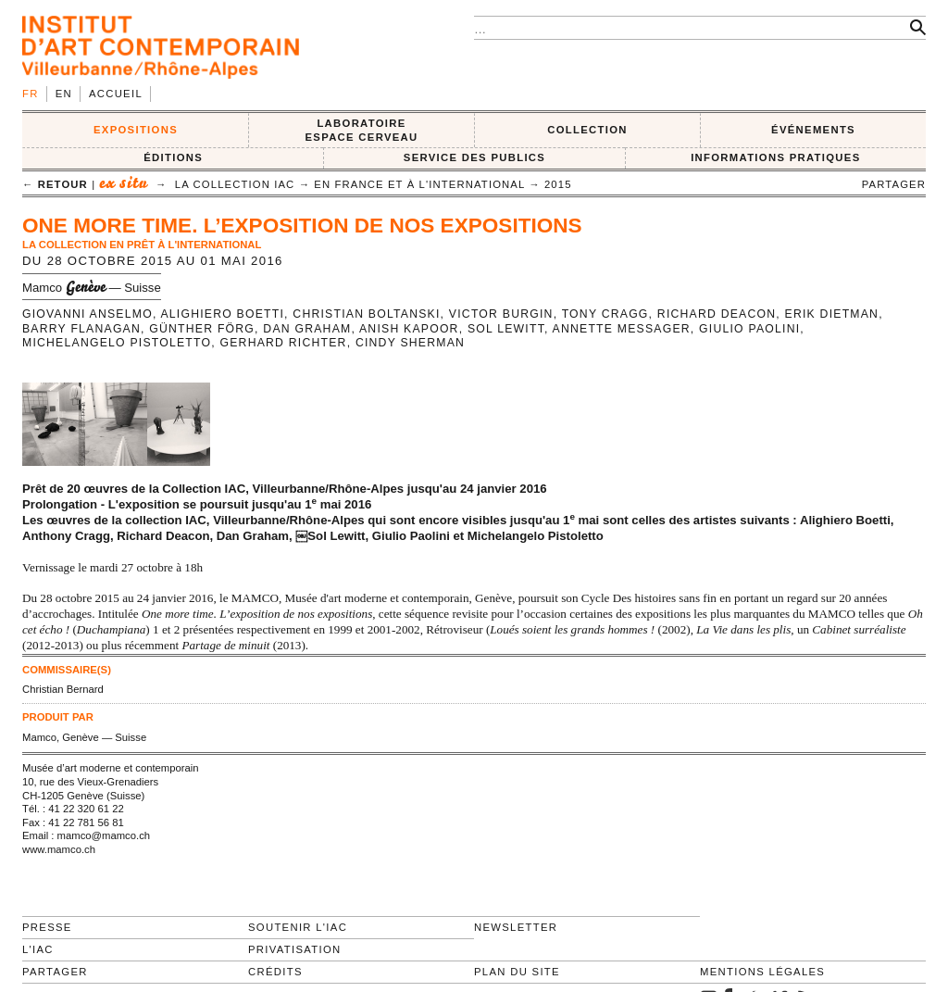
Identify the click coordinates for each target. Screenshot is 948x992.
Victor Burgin (501, 314)
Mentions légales (762, 971)
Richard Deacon (716, 314)
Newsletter (515, 927)
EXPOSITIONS (136, 129)
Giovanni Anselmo (87, 314)
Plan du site (517, 971)
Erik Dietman (832, 314)
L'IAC (38, 949)
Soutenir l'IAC (297, 927)
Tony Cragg (605, 314)
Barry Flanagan (81, 328)
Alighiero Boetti (222, 314)
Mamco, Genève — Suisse (84, 737)
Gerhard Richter (282, 342)
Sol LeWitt (506, 328)
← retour (55, 184)
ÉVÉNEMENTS (813, 129)
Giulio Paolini (749, 328)
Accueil (116, 93)
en (64, 93)
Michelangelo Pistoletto (116, 342)
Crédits (275, 971)
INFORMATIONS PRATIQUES (775, 157)
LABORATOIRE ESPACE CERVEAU (361, 130)
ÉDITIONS (173, 157)
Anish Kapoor (409, 328)
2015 (558, 184)
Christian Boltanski (366, 314)
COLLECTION (587, 129)
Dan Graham (307, 328)
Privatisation (295, 949)
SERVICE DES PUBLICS (474, 157)
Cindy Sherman (410, 342)
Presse (47, 927)
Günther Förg (202, 328)
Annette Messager (622, 328)
